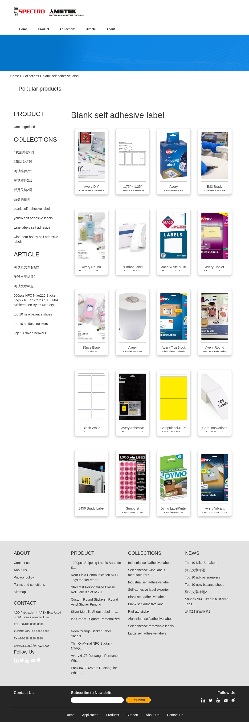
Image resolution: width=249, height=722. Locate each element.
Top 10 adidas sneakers (202, 577)
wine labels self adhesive (32, 227)
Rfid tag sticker (139, 611)
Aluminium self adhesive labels (150, 619)
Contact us (22, 563)
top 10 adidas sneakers (31, 324)
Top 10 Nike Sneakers (30, 333)
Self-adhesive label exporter (148, 589)
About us (20, 570)
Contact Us (175, 715)
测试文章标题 (24, 286)
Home (14, 76)
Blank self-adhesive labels (147, 597)
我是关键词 (22, 199)
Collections (31, 76)
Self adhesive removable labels (151, 626)
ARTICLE (27, 254)
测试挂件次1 (23, 180)
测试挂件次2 (23, 171)
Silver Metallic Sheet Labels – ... (94, 612)
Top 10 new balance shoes (204, 584)
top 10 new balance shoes (33, 314)
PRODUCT (29, 113)
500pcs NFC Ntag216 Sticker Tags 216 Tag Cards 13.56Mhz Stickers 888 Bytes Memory (36, 300)
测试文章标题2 (25, 277)
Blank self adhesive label (146, 604)
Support (132, 715)
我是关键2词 (23, 190)
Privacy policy (24, 577)
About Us (152, 715)
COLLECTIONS (35, 139)
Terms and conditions (29, 584)
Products (112, 715)
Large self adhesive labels (147, 633)
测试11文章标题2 (26, 267)
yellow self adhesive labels (33, 218)
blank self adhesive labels (33, 209)
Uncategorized (24, 127)
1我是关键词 (23, 162)
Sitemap (20, 592)
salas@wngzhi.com (37, 645)
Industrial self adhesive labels (149, 563)
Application (90, 715)
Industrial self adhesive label (149, 582)
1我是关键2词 (24, 152)
